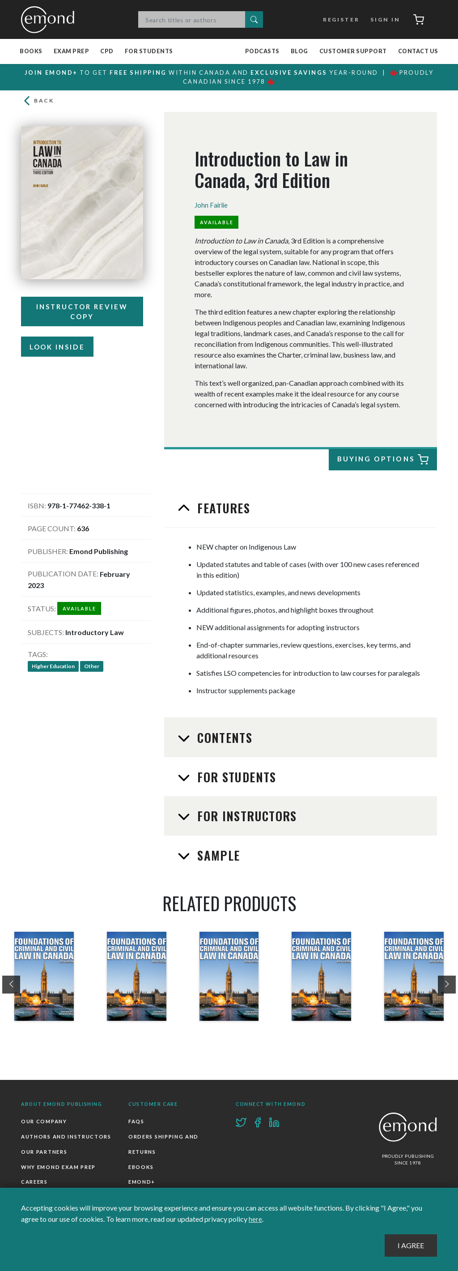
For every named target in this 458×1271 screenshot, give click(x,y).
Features (222, 509)
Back (38, 102)
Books (31, 51)
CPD (107, 51)
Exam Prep (71, 51)
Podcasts (262, 51)
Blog (299, 51)
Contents (223, 739)
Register (338, 19)
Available (217, 223)
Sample (217, 856)
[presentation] (11, 985)
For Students (149, 51)
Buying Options (382, 461)
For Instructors (245, 817)
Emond (50, 19)
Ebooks (141, 1168)
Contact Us (418, 51)
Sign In (382, 19)
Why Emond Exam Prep (58, 1168)
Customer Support (353, 51)
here (255, 1219)
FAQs (136, 1123)
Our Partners (44, 1153)
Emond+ (141, 1183)
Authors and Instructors (66, 1138)
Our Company (44, 1123)
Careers (34, 1183)
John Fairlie (212, 206)
